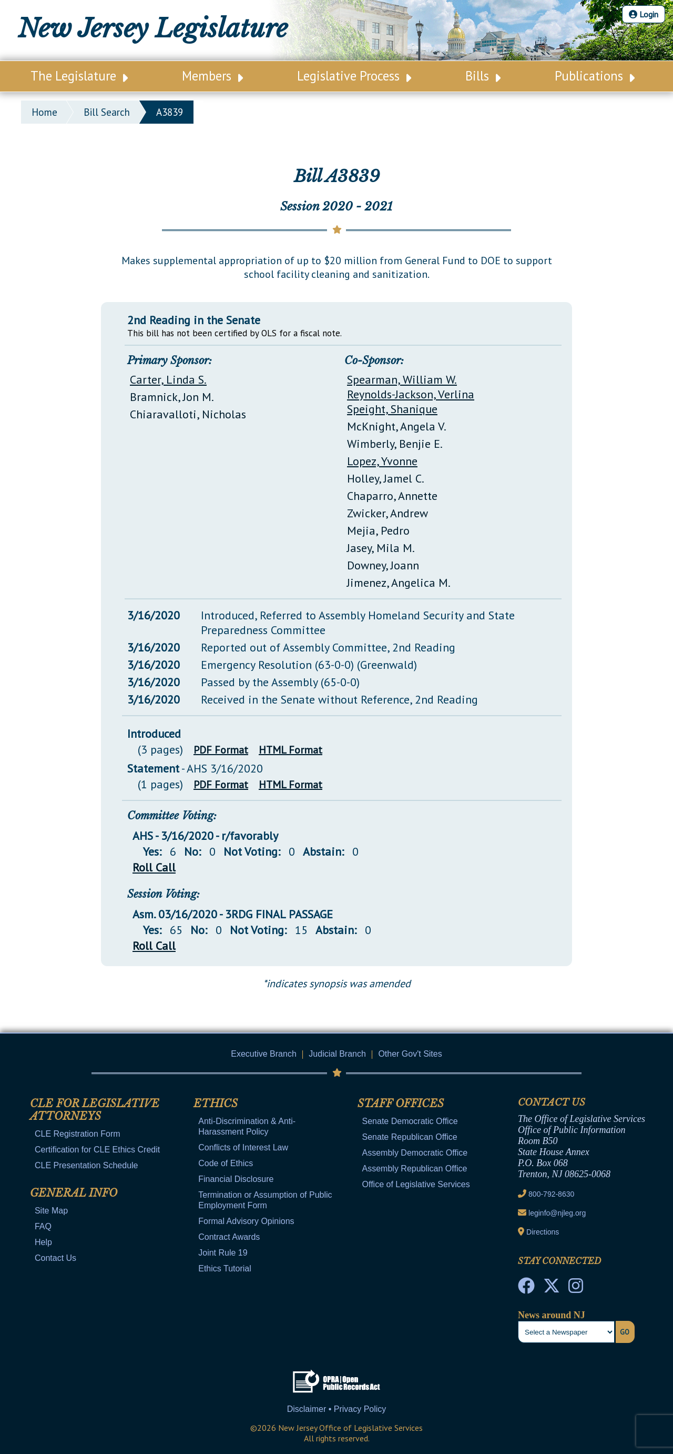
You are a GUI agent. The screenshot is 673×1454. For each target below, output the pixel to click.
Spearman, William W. (402, 379)
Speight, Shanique (392, 409)
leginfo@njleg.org (557, 1213)
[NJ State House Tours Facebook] (526, 1288)
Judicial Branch (337, 1053)
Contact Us (55, 1258)
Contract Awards (229, 1236)
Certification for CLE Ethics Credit (97, 1149)
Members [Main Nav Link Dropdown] (212, 75)
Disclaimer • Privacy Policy (336, 1409)
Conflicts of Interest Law (243, 1147)
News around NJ (551, 1315)
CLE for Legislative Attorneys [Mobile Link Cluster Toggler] (94, 1109)
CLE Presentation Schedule (86, 1165)
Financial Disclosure (235, 1179)
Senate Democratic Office (410, 1121)
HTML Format (290, 750)
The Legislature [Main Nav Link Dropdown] (79, 75)
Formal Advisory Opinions (246, 1221)
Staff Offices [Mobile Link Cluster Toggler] (401, 1103)
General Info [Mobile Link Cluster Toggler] (73, 1193)
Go (624, 1332)
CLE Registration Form (77, 1133)
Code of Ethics (225, 1163)
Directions (542, 1232)
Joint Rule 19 (222, 1252)
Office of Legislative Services (416, 1184)
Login (643, 14)
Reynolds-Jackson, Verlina (410, 394)
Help (43, 1242)
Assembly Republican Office (414, 1168)
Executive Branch (264, 1053)
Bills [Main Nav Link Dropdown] (483, 75)
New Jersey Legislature (153, 28)
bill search (107, 112)
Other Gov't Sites (410, 1053)
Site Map (51, 1210)
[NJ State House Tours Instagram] (575, 1288)
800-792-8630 (551, 1194)
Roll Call (154, 867)
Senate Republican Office (409, 1136)
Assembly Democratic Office (415, 1152)
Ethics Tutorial (224, 1268)
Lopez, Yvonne (382, 461)
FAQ (43, 1226)
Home (44, 112)
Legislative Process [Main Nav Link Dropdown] (354, 75)
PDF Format (220, 750)
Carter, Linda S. (168, 379)
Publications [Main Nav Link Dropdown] (595, 75)
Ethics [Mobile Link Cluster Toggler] (215, 1103)
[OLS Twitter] (551, 1288)
